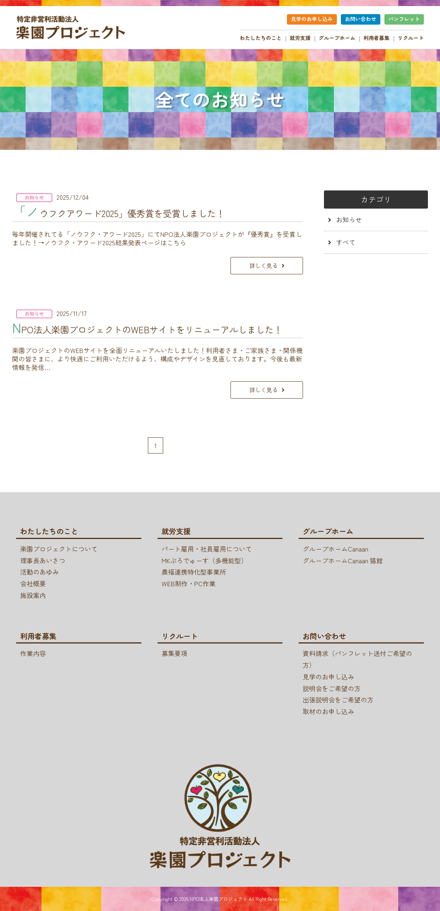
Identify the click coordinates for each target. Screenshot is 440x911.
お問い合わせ (360, 19)
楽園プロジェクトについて (59, 549)
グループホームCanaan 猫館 (343, 560)
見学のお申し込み (312, 19)
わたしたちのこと (261, 38)
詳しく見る (263, 265)
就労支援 (300, 38)
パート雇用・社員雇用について (207, 549)
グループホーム (337, 38)
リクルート (411, 38)
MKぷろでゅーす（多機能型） (204, 560)
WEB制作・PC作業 (189, 583)
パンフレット (404, 19)
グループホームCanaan (335, 549)
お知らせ (349, 219)
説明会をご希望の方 (332, 688)
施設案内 (33, 595)
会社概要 (33, 583)
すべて (345, 242)
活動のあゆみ (39, 572)
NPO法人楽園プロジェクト (218, 898)
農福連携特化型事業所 (194, 572)
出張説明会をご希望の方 (338, 699)
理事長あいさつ (42, 560)
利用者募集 (376, 38)
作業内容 (33, 653)
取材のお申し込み (328, 711)
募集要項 (174, 653)
